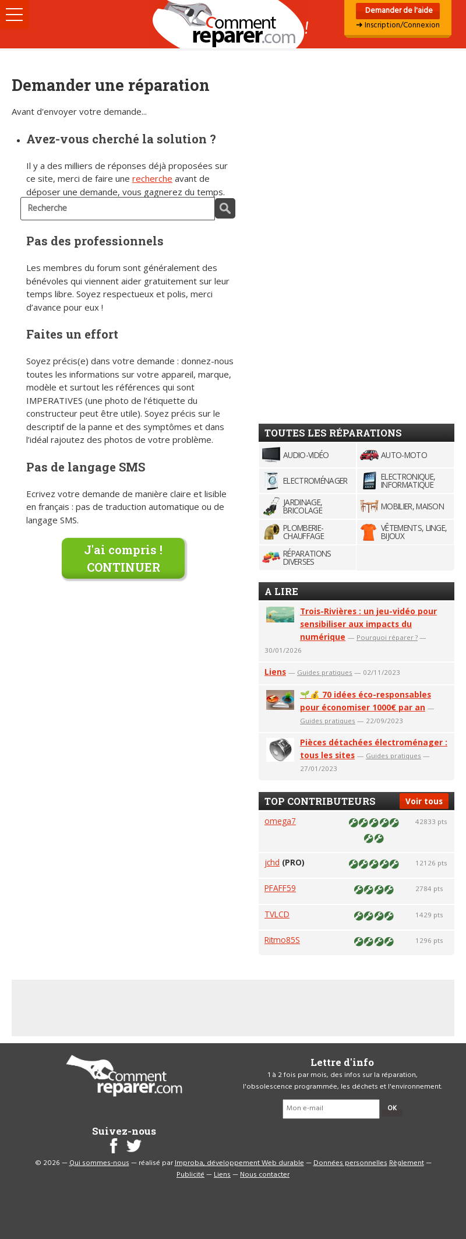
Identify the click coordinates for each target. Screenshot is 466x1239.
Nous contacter (265, 1175)
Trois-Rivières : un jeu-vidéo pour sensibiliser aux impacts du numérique (368, 624)
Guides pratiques (324, 672)
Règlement (406, 1163)
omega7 (280, 820)
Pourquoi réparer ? (387, 637)
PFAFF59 (280, 887)
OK (392, 1108)
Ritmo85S (282, 939)
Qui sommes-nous (99, 1163)
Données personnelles (350, 1163)
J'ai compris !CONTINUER (123, 558)
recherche (152, 178)
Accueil (233, 24)
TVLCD (277, 914)
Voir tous (424, 801)
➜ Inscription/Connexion (398, 25)
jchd (272, 862)
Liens (275, 671)
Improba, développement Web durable (239, 1163)
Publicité (190, 1175)
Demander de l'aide (398, 11)
